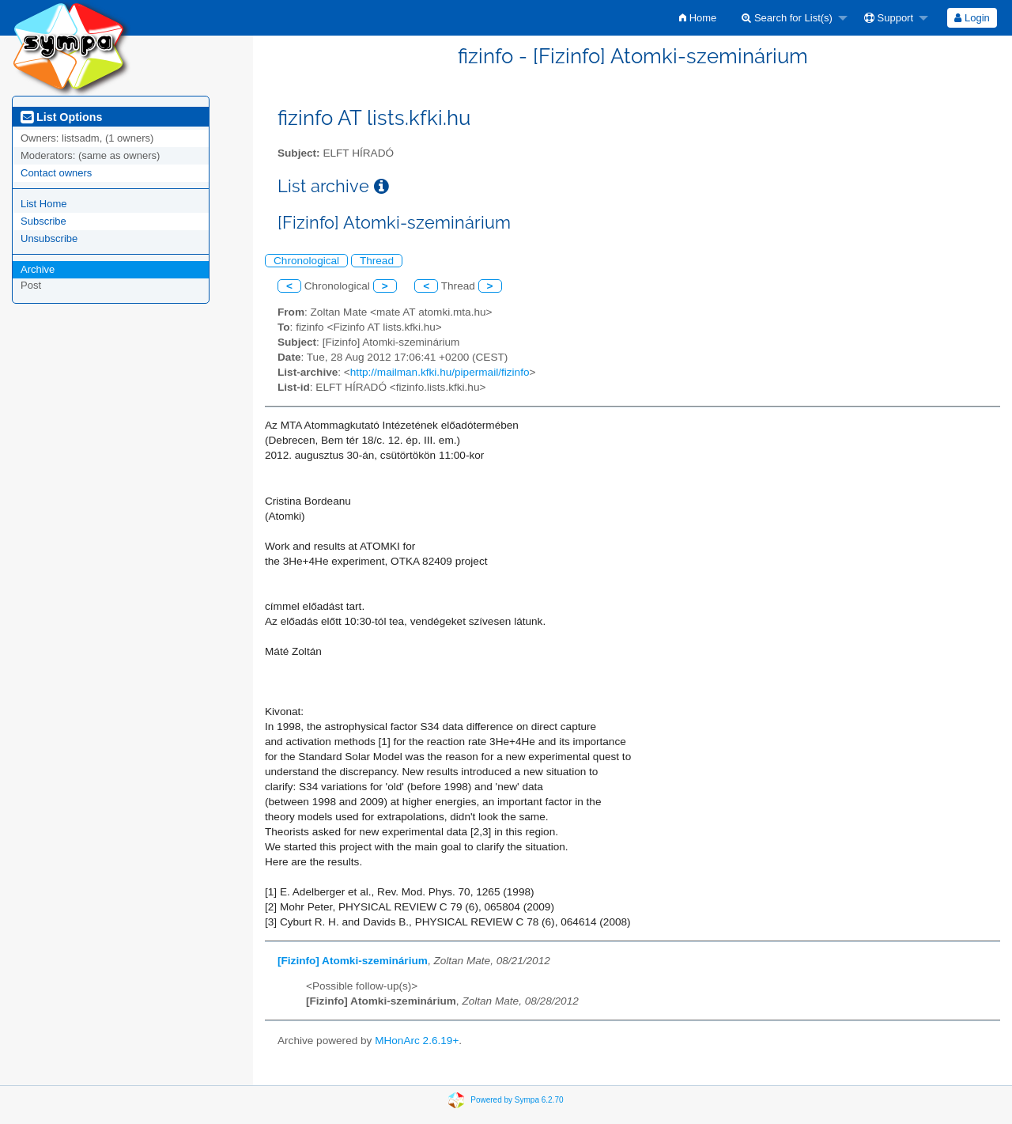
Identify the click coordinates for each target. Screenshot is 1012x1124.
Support (888, 18)
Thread (377, 261)
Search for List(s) (787, 18)
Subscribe (43, 221)
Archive (38, 269)
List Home (44, 204)
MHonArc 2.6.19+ (417, 1040)
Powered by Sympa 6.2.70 (516, 1099)
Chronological (306, 261)
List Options (61, 117)
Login (971, 18)
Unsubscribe (49, 238)
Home (697, 18)
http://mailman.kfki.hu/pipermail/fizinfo (440, 372)
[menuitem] (697, 18)
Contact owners (56, 173)
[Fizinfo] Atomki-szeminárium (353, 961)
